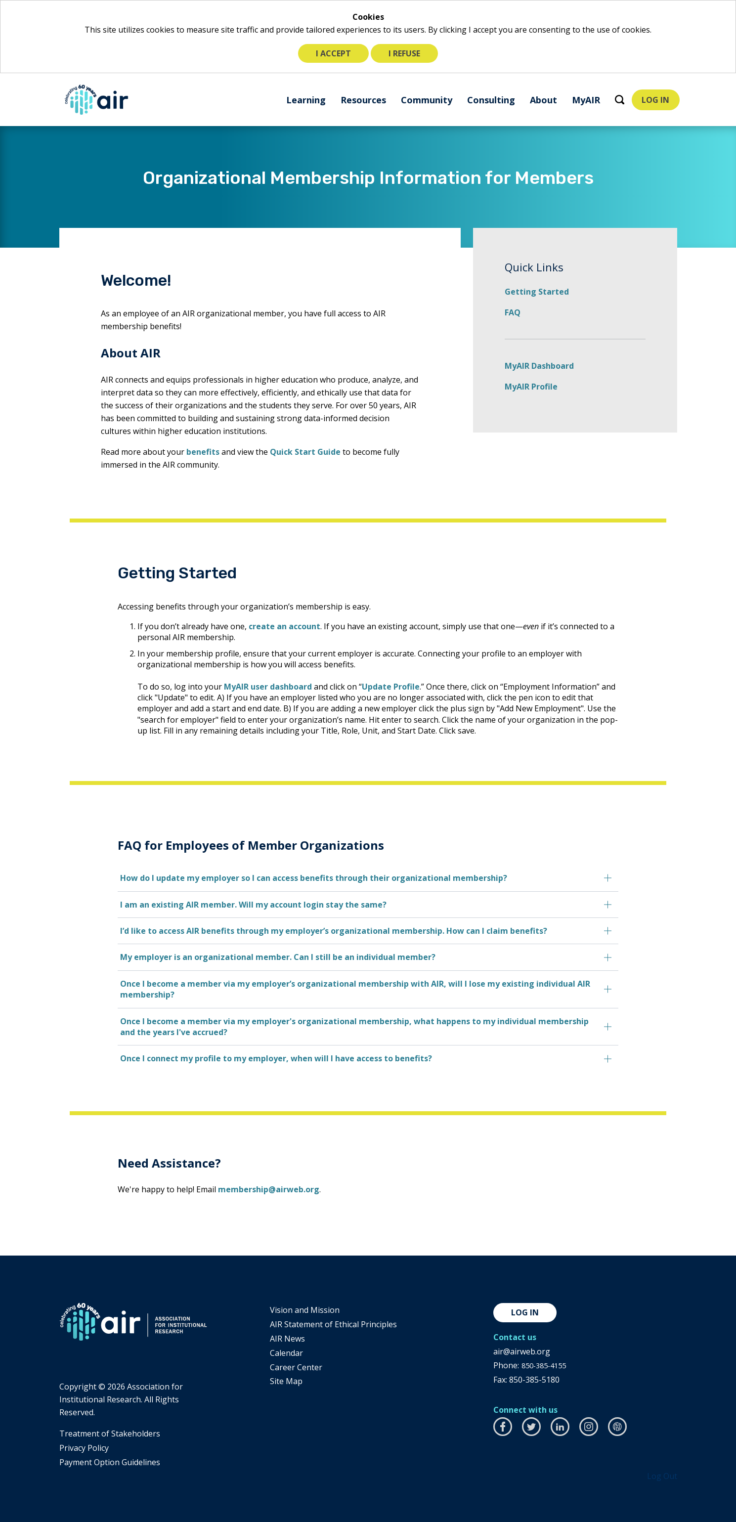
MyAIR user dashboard (259, 686)
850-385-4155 (546, 1365)
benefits (202, 451)
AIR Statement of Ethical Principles (333, 1324)
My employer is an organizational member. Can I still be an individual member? (269, 957)
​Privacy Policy (84, 1447)
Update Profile (382, 686)
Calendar (286, 1353)
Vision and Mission (305, 1310)
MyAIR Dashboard (539, 365)
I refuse (404, 53)
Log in (525, 1312)
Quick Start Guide (305, 451)
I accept (333, 53)
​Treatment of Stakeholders (109, 1433)
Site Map (286, 1381)
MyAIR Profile (531, 386)
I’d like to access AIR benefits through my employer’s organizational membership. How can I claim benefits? (324, 930)
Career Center (296, 1367)
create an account (275, 626)
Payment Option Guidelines (109, 1462)
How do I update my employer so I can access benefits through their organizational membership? (304, 877)
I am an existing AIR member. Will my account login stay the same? (244, 904)
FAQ (512, 312)
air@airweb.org (521, 1351)
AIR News (287, 1338)
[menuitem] (302, 99)
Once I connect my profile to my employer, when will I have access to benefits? (267, 1058)
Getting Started (537, 291)
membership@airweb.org (259, 1189)
